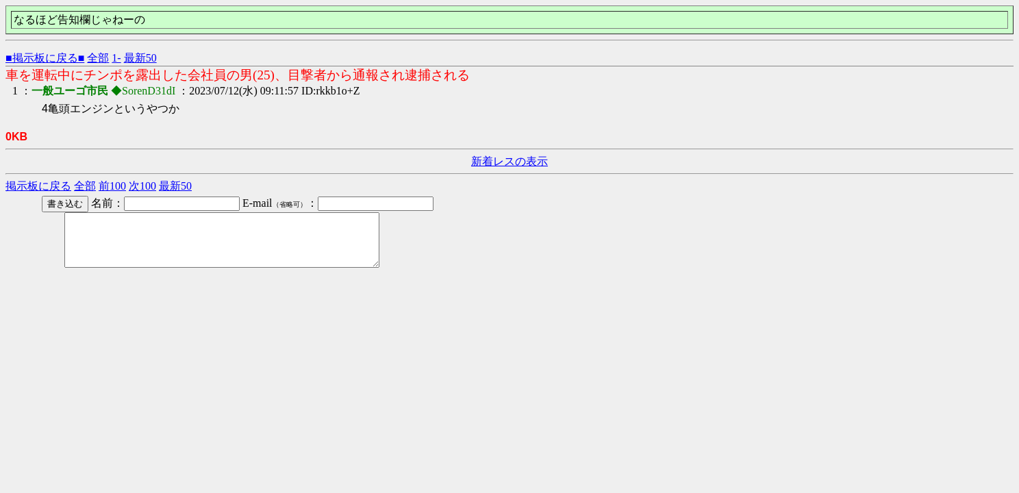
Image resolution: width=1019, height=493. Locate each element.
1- (116, 58)
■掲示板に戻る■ (44, 58)
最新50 (140, 58)
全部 (98, 58)
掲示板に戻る (38, 186)
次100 (142, 186)
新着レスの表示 (509, 161)
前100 (112, 186)
